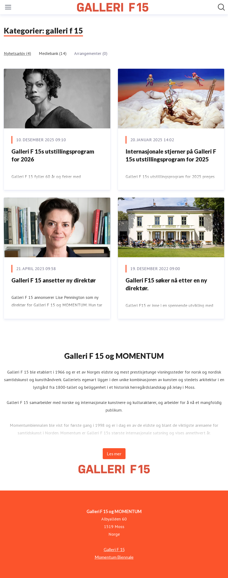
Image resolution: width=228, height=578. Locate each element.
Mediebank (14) (53, 53)
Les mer (114, 453)
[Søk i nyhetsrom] (221, 7)
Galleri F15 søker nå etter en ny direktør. (166, 284)
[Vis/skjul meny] (8, 7)
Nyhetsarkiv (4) (17, 53)
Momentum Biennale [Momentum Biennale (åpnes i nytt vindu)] (114, 557)
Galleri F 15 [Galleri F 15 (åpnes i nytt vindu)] (114, 549)
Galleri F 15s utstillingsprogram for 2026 (52, 155)
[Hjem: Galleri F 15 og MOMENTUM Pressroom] (112, 7)
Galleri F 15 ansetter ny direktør (53, 280)
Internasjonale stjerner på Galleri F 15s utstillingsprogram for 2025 (171, 155)
